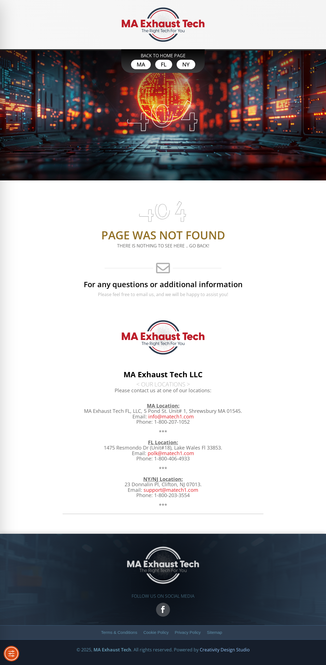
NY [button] (186, 64)
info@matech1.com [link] (171, 416)
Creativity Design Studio (225, 650)
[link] (171, 453)
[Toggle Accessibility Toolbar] (11, 653)
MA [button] (141, 64)
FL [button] (164, 64)
